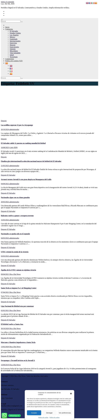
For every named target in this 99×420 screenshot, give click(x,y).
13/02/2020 (5, 347)
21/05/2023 (5, 166)
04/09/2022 (5, 184)
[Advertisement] (49, 103)
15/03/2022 (5, 220)
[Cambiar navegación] (2, 19)
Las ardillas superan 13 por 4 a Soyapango (17, 125)
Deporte (12, 45)
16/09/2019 (5, 365)
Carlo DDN (13, 147)
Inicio (7, 27)
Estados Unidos (15, 33)
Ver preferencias (65, 413)
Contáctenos (9, 59)
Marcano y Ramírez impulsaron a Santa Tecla (18, 342)
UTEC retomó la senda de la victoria (14, 252)
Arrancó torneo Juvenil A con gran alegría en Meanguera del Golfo (26, 179)
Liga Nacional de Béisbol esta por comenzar (17, 306)
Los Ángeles (14, 35)
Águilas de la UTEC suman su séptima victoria (18, 270)
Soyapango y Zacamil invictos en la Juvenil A (18, 360)
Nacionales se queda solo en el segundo (15, 234)
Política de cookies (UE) (14, 61)
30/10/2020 (5, 328)
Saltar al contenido (7, 2)
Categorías (9, 29)
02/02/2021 (5, 310)
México (12, 37)
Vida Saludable (15, 53)
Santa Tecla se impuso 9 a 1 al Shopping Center (18, 288)
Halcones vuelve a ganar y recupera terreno (17, 216)
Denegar (49, 413)
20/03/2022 (5, 202)
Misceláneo (14, 51)
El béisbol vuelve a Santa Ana (12, 324)
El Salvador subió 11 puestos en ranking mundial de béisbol (23, 143)
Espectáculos (14, 47)
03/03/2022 (5, 256)
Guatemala (13, 39)
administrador (14, 129)
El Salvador (14, 31)
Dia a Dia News (15, 274)
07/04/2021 (5, 292)
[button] (71, 393)
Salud (12, 55)
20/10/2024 (5, 129)
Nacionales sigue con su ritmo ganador (15, 197)
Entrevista (13, 43)
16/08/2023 (5, 147)
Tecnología (14, 57)
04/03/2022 (5, 238)
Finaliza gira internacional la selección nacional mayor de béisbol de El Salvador (31, 161)
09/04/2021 (5, 274)
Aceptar (34, 413)
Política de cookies (43, 417)
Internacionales (15, 41)
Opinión (12, 49)
